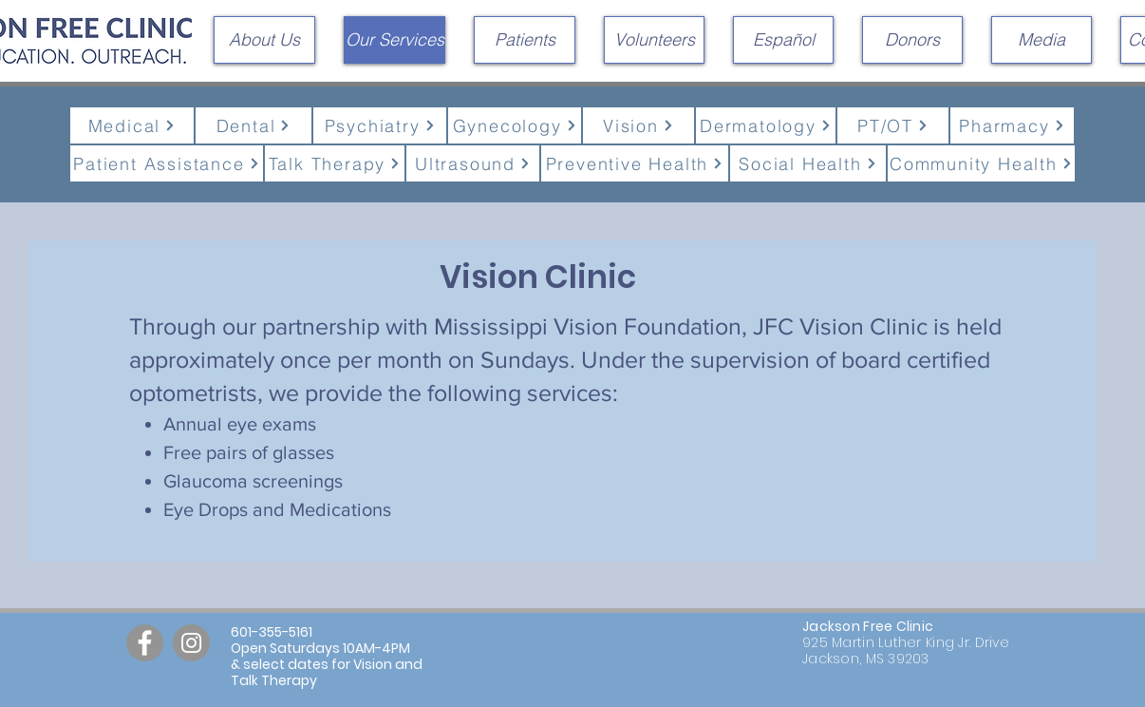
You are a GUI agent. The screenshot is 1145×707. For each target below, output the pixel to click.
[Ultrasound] (472, 163)
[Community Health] (981, 163)
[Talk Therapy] (334, 163)
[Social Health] (808, 163)
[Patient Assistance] (166, 163)
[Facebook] (144, 642)
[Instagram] (191, 642)
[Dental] (253, 125)
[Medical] (132, 125)
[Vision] (638, 125)
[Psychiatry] (379, 125)
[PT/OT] (892, 125)
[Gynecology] (514, 125)
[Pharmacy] (1012, 125)
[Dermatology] (765, 125)
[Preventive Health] (634, 163)
